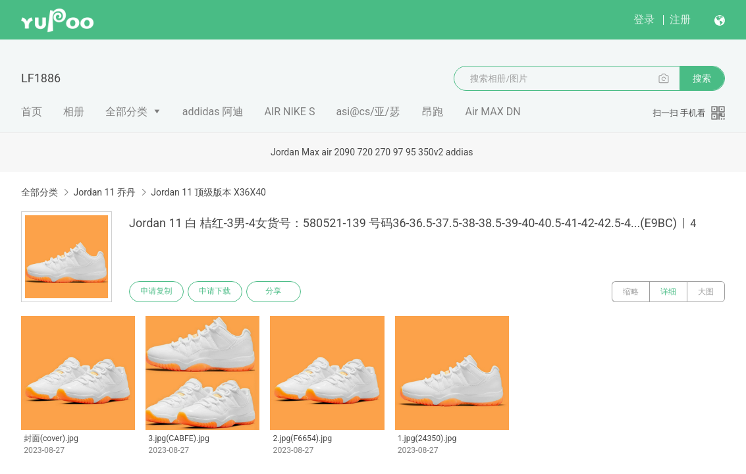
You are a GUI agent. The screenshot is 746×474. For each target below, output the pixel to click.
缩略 (631, 291)
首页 (31, 111)
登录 (643, 19)
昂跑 (432, 111)
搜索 (702, 78)
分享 (275, 291)
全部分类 (126, 111)
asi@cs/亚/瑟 (368, 111)
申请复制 (157, 291)
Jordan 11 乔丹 (104, 192)
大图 (706, 291)
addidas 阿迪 (213, 111)
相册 (73, 111)
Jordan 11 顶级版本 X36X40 (208, 192)
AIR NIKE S (289, 111)
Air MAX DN (492, 111)
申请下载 (216, 291)
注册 (680, 19)
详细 (668, 291)
